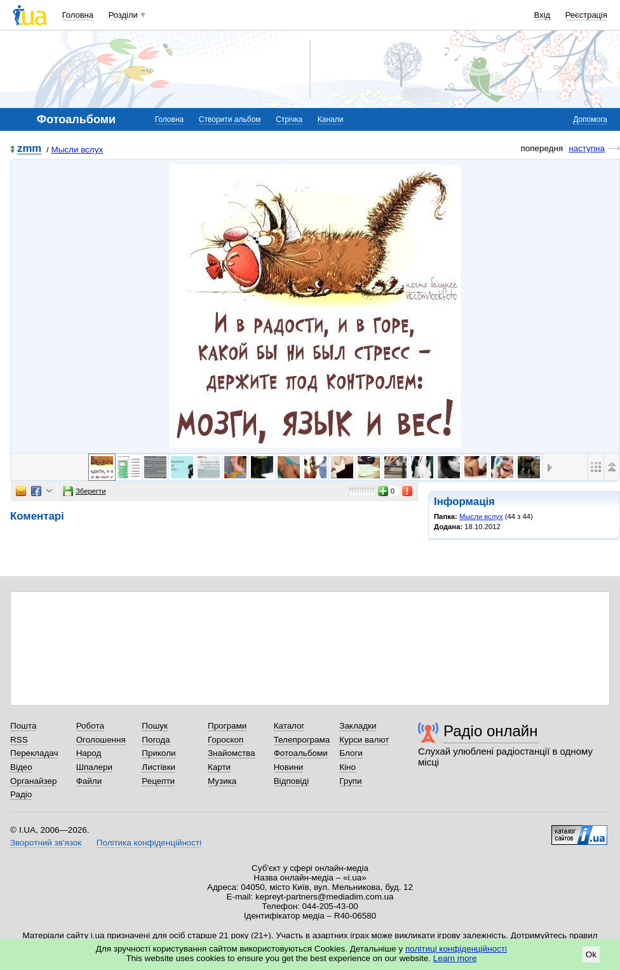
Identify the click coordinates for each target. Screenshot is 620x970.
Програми (227, 726)
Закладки (357, 726)
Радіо (21, 794)
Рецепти (158, 781)
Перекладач (34, 753)
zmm (29, 149)
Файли (89, 781)
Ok (591, 954)
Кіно (347, 767)
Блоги (351, 753)
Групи (350, 781)
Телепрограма (302, 739)
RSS (19, 739)
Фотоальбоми (301, 753)
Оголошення (101, 739)
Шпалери (94, 767)
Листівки (158, 767)
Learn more (455, 958)
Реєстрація (586, 15)
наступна (587, 148)
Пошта (23, 726)
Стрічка (289, 119)
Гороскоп (225, 739)
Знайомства (231, 753)
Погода (156, 739)
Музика (222, 781)
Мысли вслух (77, 149)
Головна (77, 15)
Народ (89, 753)
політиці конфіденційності (456, 948)
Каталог (289, 726)
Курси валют (364, 739)
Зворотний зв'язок (45, 842)
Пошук (155, 726)
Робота (90, 726)
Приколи (158, 753)
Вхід (542, 15)
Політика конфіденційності (149, 842)
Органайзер (33, 781)
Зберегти (84, 491)
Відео (21, 767)
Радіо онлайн (490, 730)
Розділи (123, 15)
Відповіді (291, 781)
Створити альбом (230, 119)
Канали (331, 119)
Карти (219, 767)
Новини (289, 767)
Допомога (590, 119)
